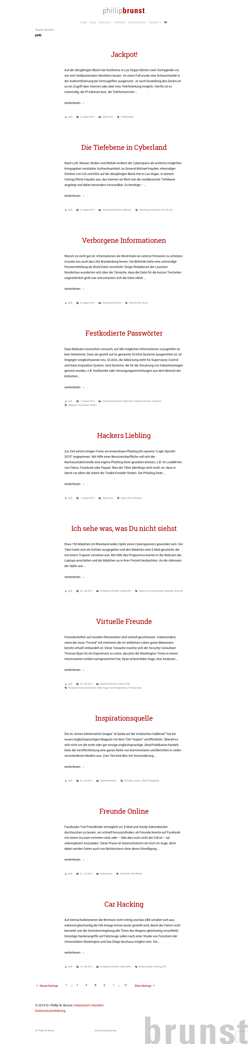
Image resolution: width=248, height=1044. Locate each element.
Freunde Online (124, 811)
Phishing (137, 498)
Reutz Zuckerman (87, 687)
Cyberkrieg (144, 209)
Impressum (82, 1005)
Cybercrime (107, 117)
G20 (163, 209)
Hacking (157, 966)
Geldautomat (127, 117)
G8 (167, 209)
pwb (70, 117)
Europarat (155, 209)
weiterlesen (72, 103)
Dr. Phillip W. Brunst (44, 1030)
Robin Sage (102, 687)
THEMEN (153, 22)
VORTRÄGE (119, 22)
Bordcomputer (145, 966)
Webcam (178, 591)
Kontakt (97, 1005)
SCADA (93, 405)
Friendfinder (136, 873)
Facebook (73, 687)
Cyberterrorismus (142, 401)
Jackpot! (124, 54)
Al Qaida (128, 780)
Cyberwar (126, 209)
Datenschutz (135, 302)
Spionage (168, 591)
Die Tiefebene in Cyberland (124, 147)
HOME (83, 22)
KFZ (164, 966)
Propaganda (153, 780)
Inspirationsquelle (124, 718)
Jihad (143, 780)
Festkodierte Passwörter (124, 333)
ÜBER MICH (105, 22)
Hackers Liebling (124, 435)
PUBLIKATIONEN (137, 22)
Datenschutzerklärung (50, 1011)
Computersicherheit (111, 209)
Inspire (136, 780)
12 (125, 985)
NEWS (93, 22)
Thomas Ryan (135, 687)
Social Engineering (118, 687)
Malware (72, 405)
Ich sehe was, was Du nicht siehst (124, 528)
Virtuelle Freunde (124, 621)
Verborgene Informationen (124, 240)
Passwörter (83, 405)
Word (144, 302)
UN (170, 209)
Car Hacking (123, 904)
